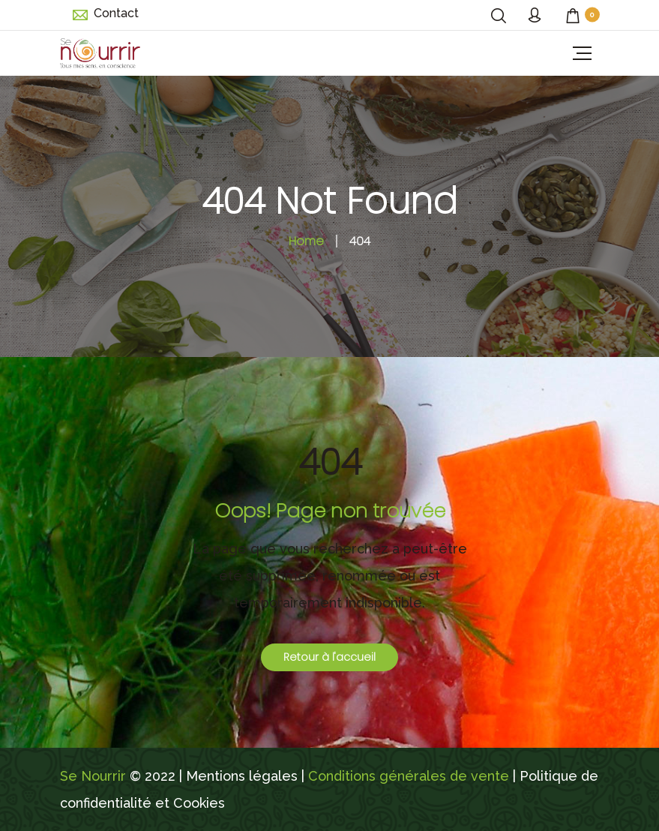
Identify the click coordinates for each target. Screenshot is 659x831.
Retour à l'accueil (329, 657)
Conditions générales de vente (408, 776)
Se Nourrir (93, 776)
